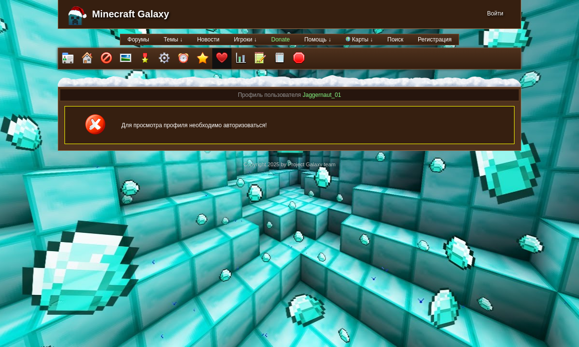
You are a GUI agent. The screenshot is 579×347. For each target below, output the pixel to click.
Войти (495, 13)
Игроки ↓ (245, 39)
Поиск (395, 39)
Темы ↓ (173, 39)
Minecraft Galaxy (130, 14)
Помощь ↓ (317, 39)
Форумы (138, 39)
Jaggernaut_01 (322, 95)
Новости (208, 39)
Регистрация (434, 39)
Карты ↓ (359, 39)
